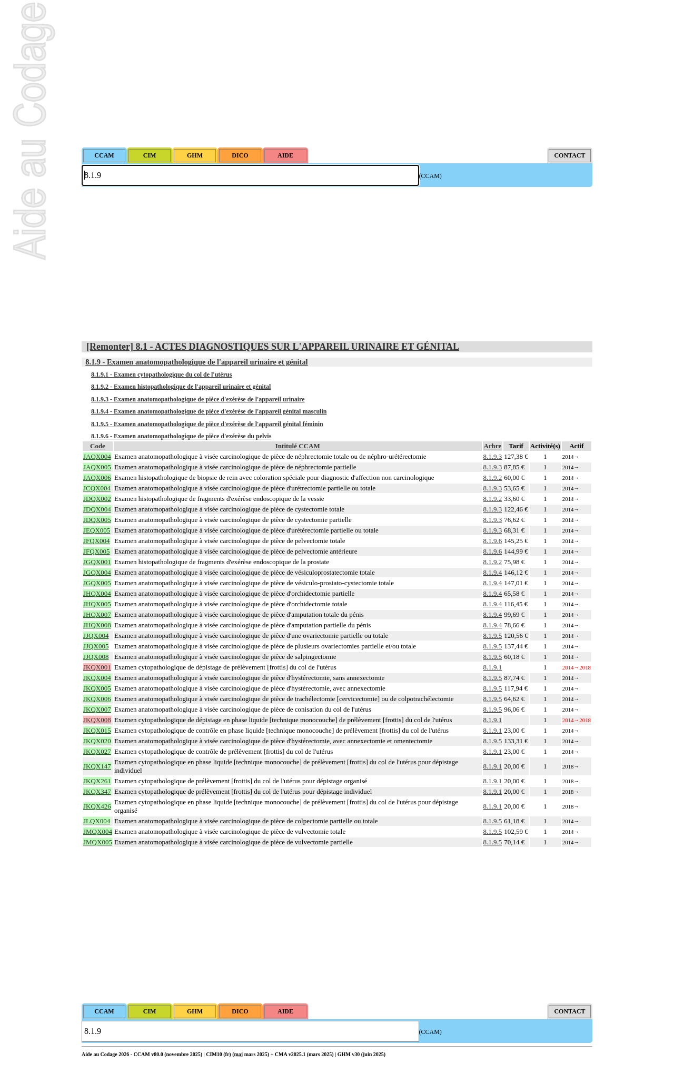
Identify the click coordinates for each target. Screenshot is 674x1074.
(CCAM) (430, 176)
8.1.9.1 (492, 667)
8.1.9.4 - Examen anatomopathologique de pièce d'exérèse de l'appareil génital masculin (208, 411)
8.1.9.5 (492, 635)
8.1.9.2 (492, 477)
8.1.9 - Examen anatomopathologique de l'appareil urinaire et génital (196, 362)
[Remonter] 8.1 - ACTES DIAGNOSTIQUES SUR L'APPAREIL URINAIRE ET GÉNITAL (272, 346)
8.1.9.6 (492, 541)
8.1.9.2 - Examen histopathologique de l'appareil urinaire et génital (181, 386)
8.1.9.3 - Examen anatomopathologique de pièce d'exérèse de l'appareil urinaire (198, 399)
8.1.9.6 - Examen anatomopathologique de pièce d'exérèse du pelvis (181, 436)
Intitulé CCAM (297, 446)
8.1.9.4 (492, 572)
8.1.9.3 (492, 456)
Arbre (493, 446)
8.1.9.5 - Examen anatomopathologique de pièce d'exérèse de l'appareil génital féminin (207, 424)
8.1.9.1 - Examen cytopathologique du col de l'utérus (161, 374)
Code (97, 446)
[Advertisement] (337, 73)
